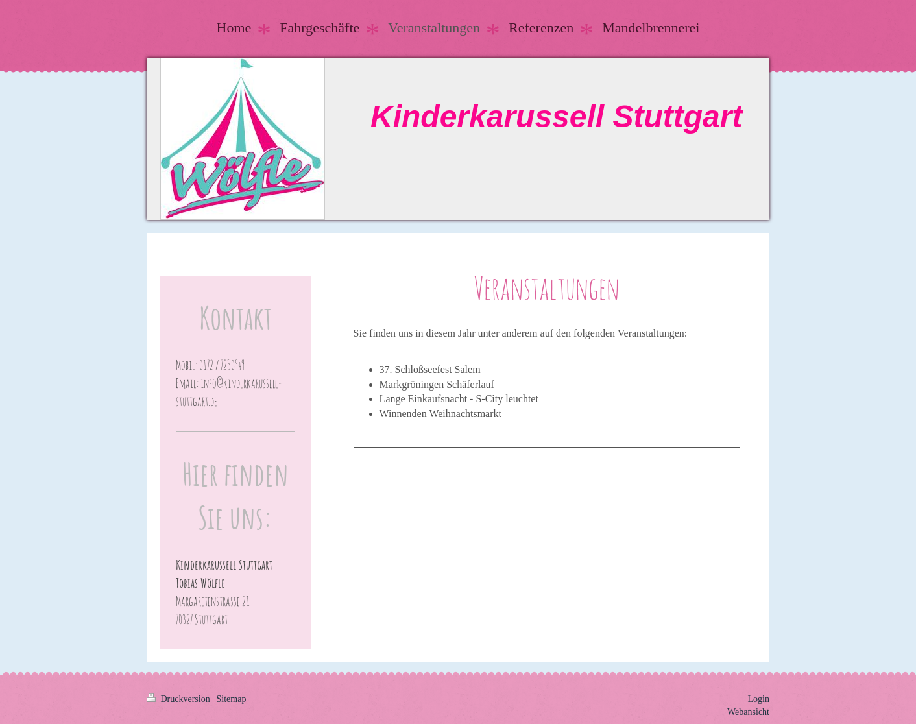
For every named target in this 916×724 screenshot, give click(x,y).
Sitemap (232, 699)
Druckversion (179, 699)
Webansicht (748, 712)
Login (758, 699)
